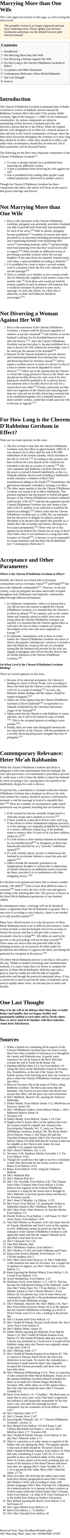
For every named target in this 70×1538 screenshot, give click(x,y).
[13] (54, 350)
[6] (20, 250)
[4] (15, 243)
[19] (57, 465)
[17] (34, 402)
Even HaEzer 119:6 (18, 1156)
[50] (45, 952)
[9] (23, 280)
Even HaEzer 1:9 (54, 1065)
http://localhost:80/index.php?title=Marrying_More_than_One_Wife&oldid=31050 (30, 1532)
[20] (49, 481)
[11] (42, 333)
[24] (31, 536)
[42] (17, 849)
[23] (36, 526)
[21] (33, 500)
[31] (44, 689)
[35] (9, 719)
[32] (30, 696)
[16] (35, 386)
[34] (34, 709)
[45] (23, 885)
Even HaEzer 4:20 (40, 1181)
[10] (23, 296)
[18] (31, 458)
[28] (31, 612)
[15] (19, 370)
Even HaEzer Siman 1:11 (38, 1103)
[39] (57, 816)
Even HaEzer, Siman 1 (37, 1119)
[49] (60, 939)
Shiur (37, 1494)
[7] (67, 260)
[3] (30, 233)
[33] (41, 702)
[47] (32, 915)
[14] (55, 360)
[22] (32, 510)
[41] (34, 842)
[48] (33, 935)
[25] (45, 583)
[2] (32, 230)
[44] (30, 875)
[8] (27, 270)
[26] (62, 583)
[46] (12, 888)
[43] (18, 859)
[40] (22, 835)
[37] (21, 736)
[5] (49, 243)
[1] (35, 155)
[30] (20, 657)
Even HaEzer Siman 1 (49, 1109)
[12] (28, 340)
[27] (40, 586)
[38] (7, 803)
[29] (18, 632)
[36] (18, 723)
